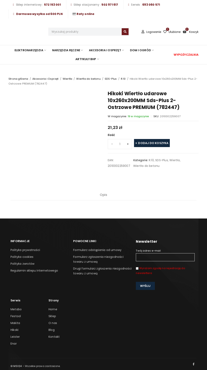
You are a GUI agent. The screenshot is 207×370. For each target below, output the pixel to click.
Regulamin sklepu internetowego (34, 271)
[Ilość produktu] (120, 144)
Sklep (52, 316)
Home (53, 309)
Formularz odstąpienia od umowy (97, 250)
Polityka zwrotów (22, 264)
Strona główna (18, 79)
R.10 (123, 79)
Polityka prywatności (25, 250)
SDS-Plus (111, 79)
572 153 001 (52, 5)
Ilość (111, 135)
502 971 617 (109, 5)
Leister (15, 337)
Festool (16, 316)
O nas (53, 323)
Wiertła (67, 79)
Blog (52, 330)
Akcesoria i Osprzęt (45, 79)
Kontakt (54, 337)
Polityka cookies (22, 257)
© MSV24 (16, 366)
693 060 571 (151, 5)
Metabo (16, 309)
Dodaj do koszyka (153, 143)
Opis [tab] (103, 194)
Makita (15, 323)
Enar (14, 344)
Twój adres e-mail (165, 255)
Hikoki (14, 330)
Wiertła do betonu (88, 79)
